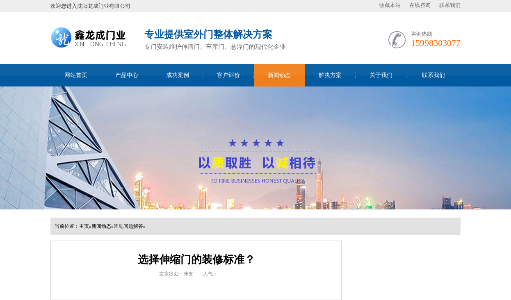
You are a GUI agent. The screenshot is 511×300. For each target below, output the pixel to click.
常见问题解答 (128, 226)
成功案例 (177, 75)
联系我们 (450, 5)
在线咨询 (420, 5)
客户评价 (228, 75)
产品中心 (126, 75)
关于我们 (381, 75)
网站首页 (75, 75)
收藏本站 (390, 5)
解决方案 (330, 75)
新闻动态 (279, 75)
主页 (84, 226)
